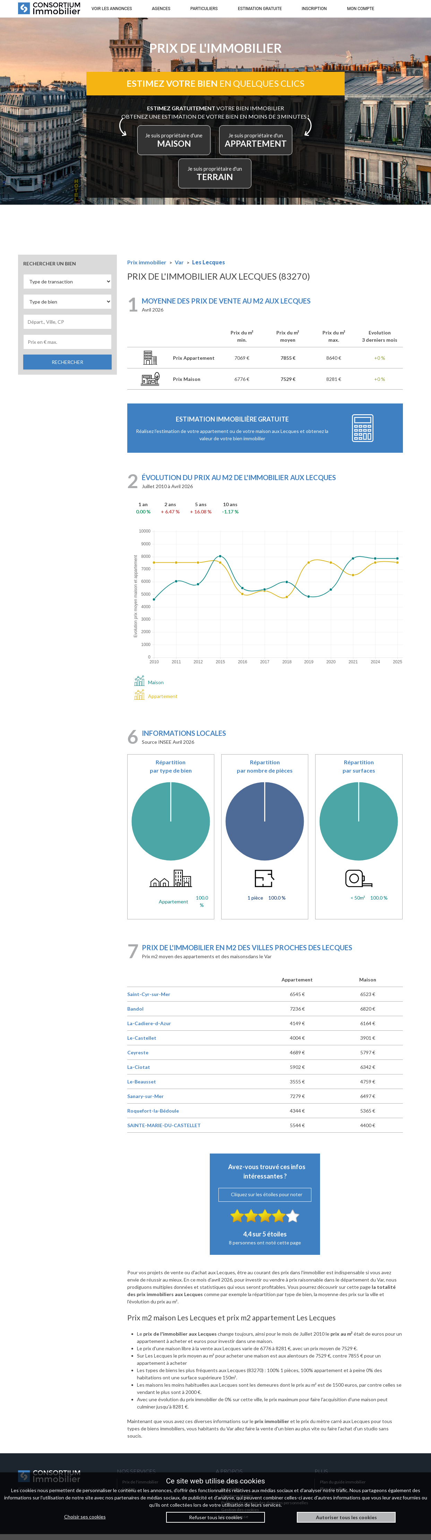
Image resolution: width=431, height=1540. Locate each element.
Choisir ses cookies (85, 1517)
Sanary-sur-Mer (145, 1102)
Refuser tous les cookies (215, 1517)
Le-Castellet (141, 1044)
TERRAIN (250, 178)
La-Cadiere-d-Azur (149, 1029)
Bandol (135, 1015)
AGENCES (161, 8)
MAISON (213, 144)
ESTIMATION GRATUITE (260, 8)
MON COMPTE (360, 8)
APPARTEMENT (185, 178)
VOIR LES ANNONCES (112, 8)
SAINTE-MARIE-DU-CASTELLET (164, 1131)
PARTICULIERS (204, 8)
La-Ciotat (138, 1073)
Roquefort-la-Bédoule (153, 1117)
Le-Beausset (141, 1087)
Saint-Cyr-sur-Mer (148, 1000)
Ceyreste (137, 1058)
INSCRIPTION (314, 8)
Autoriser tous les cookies (346, 1517)
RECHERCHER (67, 368)
